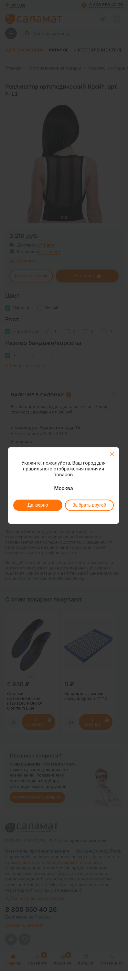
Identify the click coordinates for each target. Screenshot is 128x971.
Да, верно (37, 505)
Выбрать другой (89, 505)
